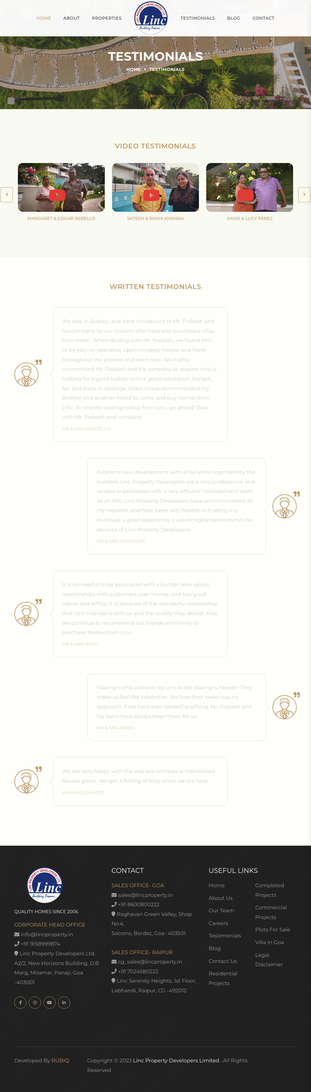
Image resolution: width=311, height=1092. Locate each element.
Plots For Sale (272, 930)
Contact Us (223, 961)
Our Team (221, 910)
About (71, 18)
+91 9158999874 (37, 944)
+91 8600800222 (135, 904)
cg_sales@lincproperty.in (146, 962)
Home (43, 18)
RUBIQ (60, 1060)
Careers (218, 923)
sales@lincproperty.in (142, 895)
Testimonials (197, 18)
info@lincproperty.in (43, 934)
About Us (221, 898)
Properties (107, 18)
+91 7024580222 (134, 971)
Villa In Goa (269, 942)
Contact (263, 18)
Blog (234, 18)
